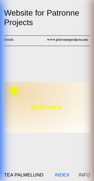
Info (84, 174)
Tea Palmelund (23, 174)
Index (62, 174)
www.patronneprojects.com (67, 39)
